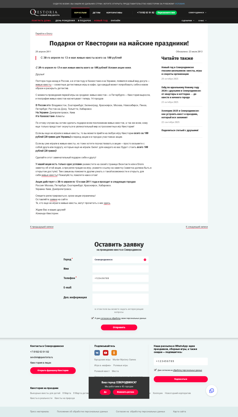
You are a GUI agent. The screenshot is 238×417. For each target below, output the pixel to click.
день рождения (65, 21)
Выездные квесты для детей (45, 393)
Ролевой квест (102, 371)
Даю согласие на (180, 370)
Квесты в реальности (41, 398)
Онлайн (115, 21)
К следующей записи (197, 227)
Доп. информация (75, 297)
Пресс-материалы (39, 412)
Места (115, 371)
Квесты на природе (65, 398)
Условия (180, 4)
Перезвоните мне (166, 12)
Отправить (119, 327)
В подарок (84, 21)
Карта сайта (179, 412)
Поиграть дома (41, 21)
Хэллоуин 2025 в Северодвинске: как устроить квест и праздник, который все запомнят (180, 114)
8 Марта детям (81, 393)
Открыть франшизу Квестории (52, 370)
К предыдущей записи (41, 227)
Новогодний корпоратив (178, 393)
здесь (107, 203)
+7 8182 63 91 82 (145, 13)
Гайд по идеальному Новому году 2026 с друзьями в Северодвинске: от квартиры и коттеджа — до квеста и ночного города (181, 92)
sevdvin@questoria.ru (41, 357)
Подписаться (180, 379)
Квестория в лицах (40, 363)
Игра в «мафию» (102, 365)
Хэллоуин (158, 393)
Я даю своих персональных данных (120, 319)
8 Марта (67, 393)
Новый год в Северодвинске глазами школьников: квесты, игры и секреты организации (182, 70)
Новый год (101, 21)
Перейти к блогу (44, 34)
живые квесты (43, 85)
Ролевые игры (120, 365)
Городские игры (102, 360)
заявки (53, 199)
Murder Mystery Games (124, 360)
